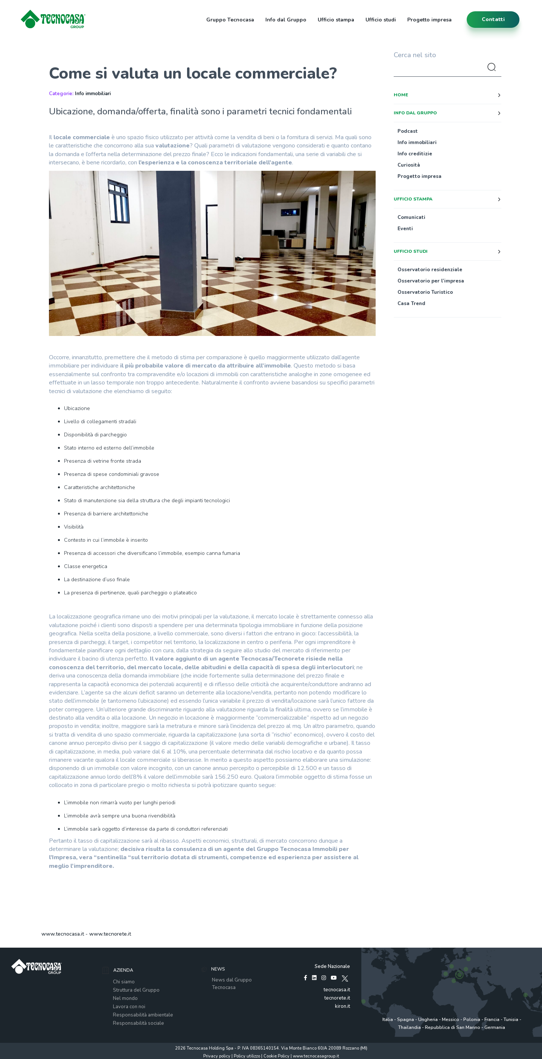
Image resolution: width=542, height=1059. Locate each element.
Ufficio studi (380, 19)
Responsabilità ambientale (143, 1015)
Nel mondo (125, 998)
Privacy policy (216, 1056)
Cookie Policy (276, 1056)
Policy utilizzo (247, 1056)
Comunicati (411, 217)
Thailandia (409, 1027)
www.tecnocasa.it (62, 933)
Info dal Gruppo (285, 19)
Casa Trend (411, 303)
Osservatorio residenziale (429, 269)
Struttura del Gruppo (136, 990)
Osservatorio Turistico (425, 292)
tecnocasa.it (337, 989)
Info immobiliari (93, 93)
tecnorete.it (337, 998)
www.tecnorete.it (110, 933)
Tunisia (511, 1019)
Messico (450, 1019)
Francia (491, 1019)
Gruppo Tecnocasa (230, 19)
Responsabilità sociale (138, 1023)
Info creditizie (414, 153)
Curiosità (408, 165)
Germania (494, 1027)
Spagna (405, 1019)
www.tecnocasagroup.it (316, 1056)
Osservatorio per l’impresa (430, 281)
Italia (387, 1019)
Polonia (471, 1019)
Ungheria (428, 1019)
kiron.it (342, 1006)
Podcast (407, 131)
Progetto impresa (429, 19)
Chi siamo (124, 981)
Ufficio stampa (336, 19)
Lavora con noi (129, 1006)
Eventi (405, 228)
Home (401, 95)
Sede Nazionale (332, 966)
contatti (493, 19)
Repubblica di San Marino (452, 1027)
